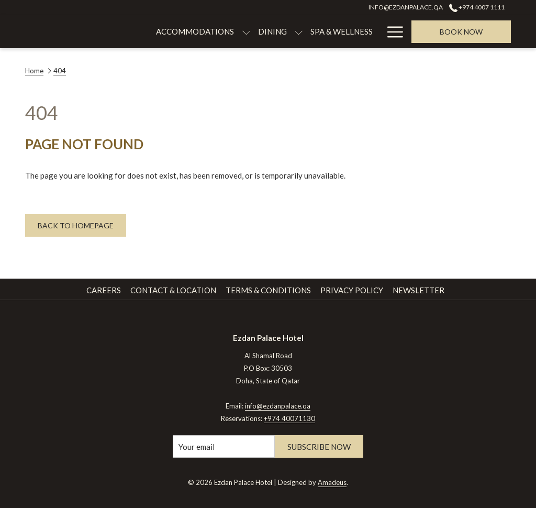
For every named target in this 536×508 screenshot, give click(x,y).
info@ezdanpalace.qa (277, 406)
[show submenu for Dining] (242, 31)
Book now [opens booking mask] (461, 31)
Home (34, 71)
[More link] (391, 31)
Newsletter (418, 290)
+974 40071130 (289, 418)
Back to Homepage (76, 225)
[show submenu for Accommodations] (189, 31)
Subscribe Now (319, 446)
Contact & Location (173, 290)
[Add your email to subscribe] (224, 446)
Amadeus (332, 482)
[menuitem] (138, 31)
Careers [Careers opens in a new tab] (103, 290)
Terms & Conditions (268, 290)
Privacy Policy (351, 290)
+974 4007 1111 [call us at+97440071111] (477, 7)
